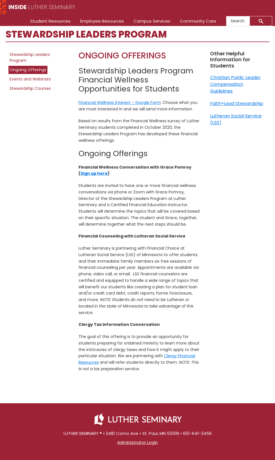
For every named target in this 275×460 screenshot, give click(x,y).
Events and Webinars (30, 79)
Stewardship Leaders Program (30, 57)
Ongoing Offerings (28, 70)
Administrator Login (137, 442)
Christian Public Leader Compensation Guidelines (235, 84)
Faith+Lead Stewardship (236, 103)
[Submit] (261, 21)
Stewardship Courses (30, 88)
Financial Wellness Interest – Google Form (119, 102)
